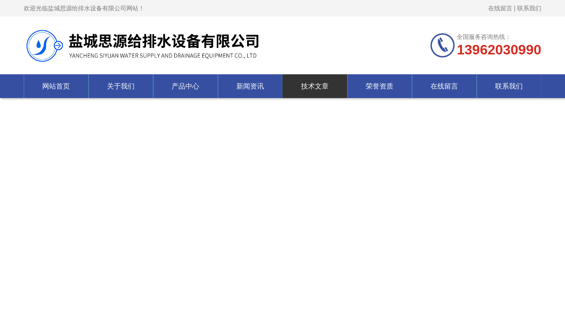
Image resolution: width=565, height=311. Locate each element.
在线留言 (500, 8)
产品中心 (185, 86)
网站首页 (56, 86)
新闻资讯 (250, 86)
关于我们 (121, 86)
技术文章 (315, 86)
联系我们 (529, 8)
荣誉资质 (379, 86)
